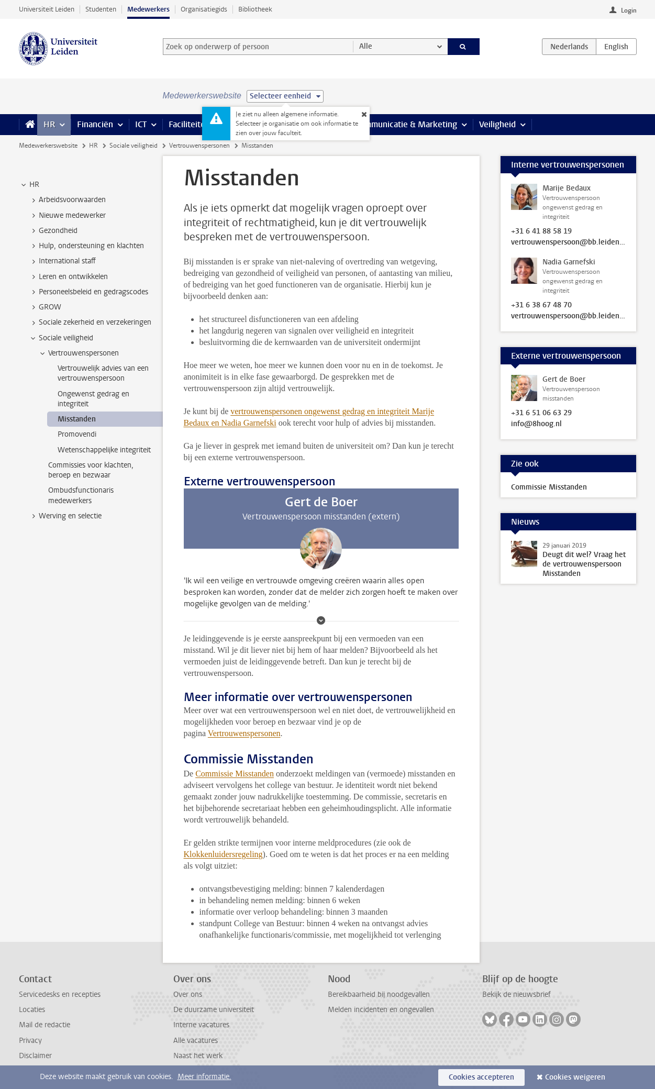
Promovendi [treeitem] (77, 434)
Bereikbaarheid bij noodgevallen (379, 994)
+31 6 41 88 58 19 (541, 231)
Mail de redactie (44, 1025)
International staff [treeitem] (62, 261)
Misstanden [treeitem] (77, 419)
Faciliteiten (189, 124)
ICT (141, 124)
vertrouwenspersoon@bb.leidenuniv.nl (568, 242)
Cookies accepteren (481, 1077)
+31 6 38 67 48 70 (541, 305)
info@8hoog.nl (536, 424)
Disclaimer (35, 1056)
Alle (365, 46)
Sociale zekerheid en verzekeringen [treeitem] (90, 322)
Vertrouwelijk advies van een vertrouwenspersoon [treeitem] (103, 373)
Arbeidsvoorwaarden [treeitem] (67, 200)
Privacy (30, 1041)
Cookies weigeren (575, 1077)
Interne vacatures (201, 1025)
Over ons (187, 994)
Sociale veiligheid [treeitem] (61, 338)
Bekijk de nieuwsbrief (516, 994)
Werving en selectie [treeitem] (65, 516)
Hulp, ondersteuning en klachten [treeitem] (86, 246)
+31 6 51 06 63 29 (541, 413)
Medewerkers (148, 9)
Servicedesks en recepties (60, 994)
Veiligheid (497, 124)
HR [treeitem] (29, 185)
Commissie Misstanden (234, 773)
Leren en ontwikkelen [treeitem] (68, 277)
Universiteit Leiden (46, 9)
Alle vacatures (195, 1041)
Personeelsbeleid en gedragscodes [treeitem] (88, 292)
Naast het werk (198, 1056)
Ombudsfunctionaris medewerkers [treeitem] (81, 495)
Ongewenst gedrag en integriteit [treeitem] (93, 399)
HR (49, 124)
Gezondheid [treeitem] (53, 231)
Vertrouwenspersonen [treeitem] (78, 353)
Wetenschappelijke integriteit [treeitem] (104, 450)
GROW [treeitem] (45, 307)
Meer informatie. (204, 1077)
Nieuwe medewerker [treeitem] (67, 215)
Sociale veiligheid (133, 145)
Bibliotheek (255, 9)
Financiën (95, 124)
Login (629, 10)
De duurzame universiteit (213, 1010)
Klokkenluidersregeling (223, 854)
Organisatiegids (204, 9)
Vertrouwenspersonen (199, 145)
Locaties (32, 1010)
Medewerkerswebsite (48, 145)
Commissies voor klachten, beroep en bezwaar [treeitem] (91, 470)
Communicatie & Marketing (406, 124)
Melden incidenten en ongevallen (381, 1010)
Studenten (100, 9)
